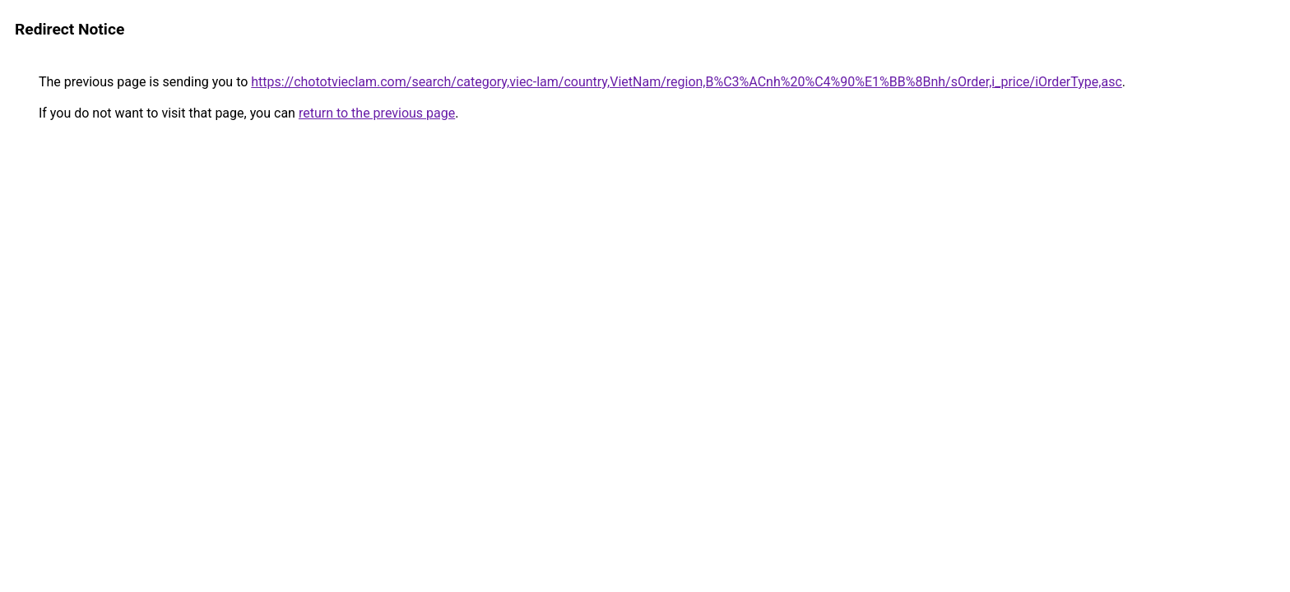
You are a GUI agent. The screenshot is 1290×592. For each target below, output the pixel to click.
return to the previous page (377, 113)
